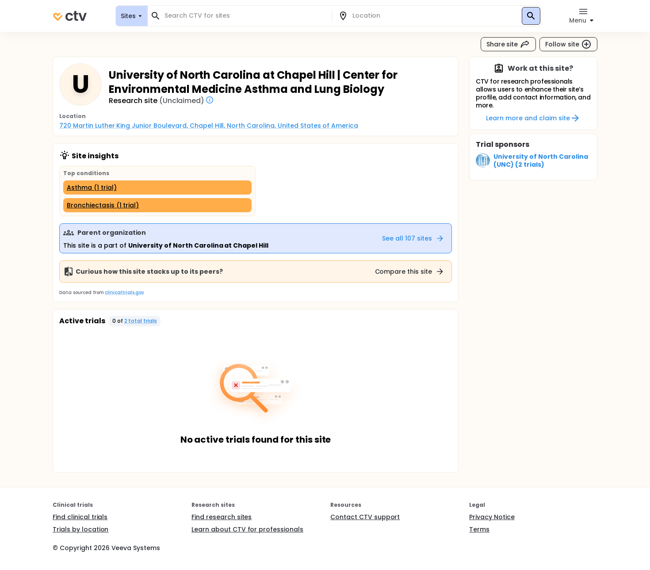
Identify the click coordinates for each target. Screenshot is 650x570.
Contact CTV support (365, 517)
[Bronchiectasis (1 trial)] (157, 205)
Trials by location (80, 529)
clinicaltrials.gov (124, 292)
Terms (479, 529)
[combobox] (244, 16)
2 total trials (140, 321)
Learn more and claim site (533, 118)
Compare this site (410, 271)
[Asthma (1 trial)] (157, 187)
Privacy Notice (492, 517)
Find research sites (221, 517)
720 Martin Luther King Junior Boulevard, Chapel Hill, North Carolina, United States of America (208, 125)
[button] (135, 321)
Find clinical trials (80, 517)
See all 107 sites (413, 238)
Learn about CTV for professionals (247, 529)
